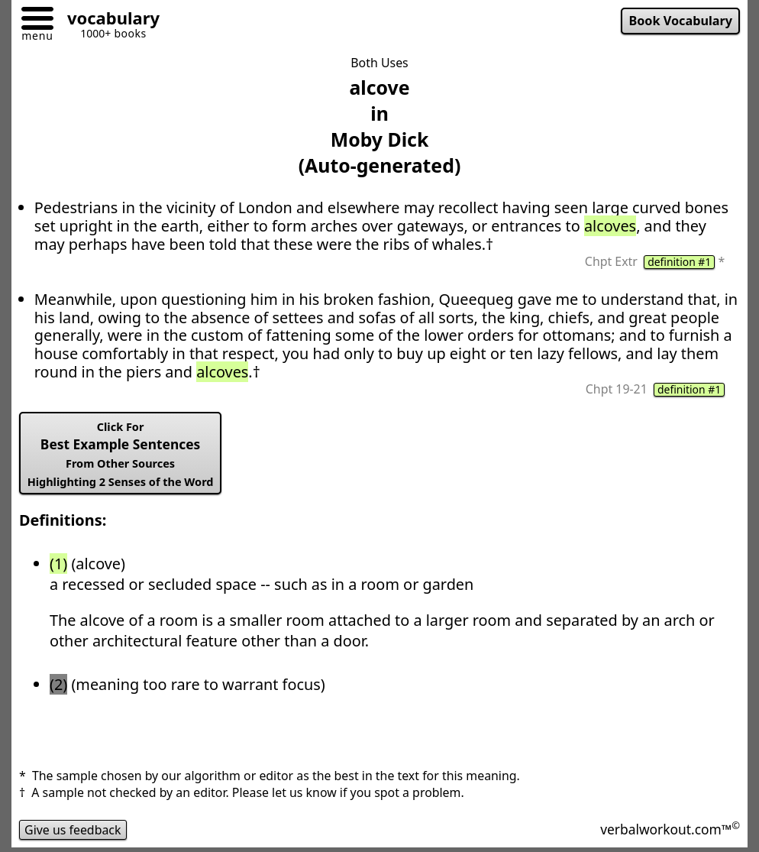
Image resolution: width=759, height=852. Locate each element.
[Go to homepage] (108, 20)
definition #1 (679, 262)
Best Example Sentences (120, 454)
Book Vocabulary (680, 20)
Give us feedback (72, 829)
